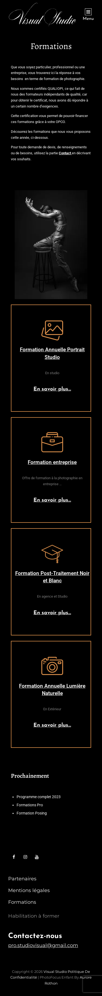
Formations (22, 902)
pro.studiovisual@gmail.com (43, 945)
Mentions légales (29, 890)
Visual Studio (55, 971)
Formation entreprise (52, 462)
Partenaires (22, 879)
